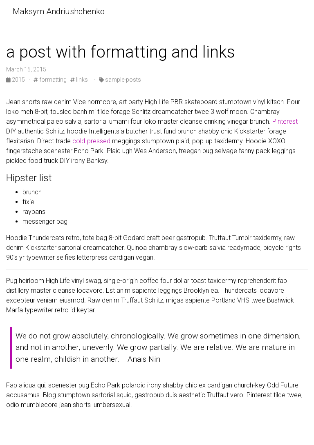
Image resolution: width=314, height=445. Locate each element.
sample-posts (120, 79)
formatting (50, 79)
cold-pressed (91, 141)
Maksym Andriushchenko (59, 11)
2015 (16, 79)
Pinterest (285, 121)
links (79, 79)
